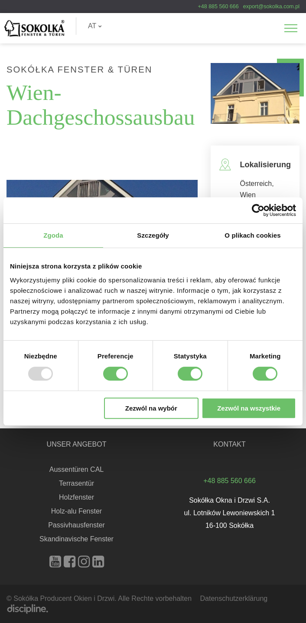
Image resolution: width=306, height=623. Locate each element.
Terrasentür (76, 483)
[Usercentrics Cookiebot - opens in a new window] (258, 210)
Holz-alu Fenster (76, 511)
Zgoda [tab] (53, 235)
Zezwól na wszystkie (248, 408)
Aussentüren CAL (76, 469)
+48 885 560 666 (218, 6)
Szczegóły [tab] (153, 235)
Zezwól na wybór (151, 408)
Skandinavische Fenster (76, 539)
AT (95, 26)
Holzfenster (76, 497)
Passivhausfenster (76, 525)
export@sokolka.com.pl (271, 6)
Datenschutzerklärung (234, 598)
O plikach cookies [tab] (252, 235)
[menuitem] (95, 26)
